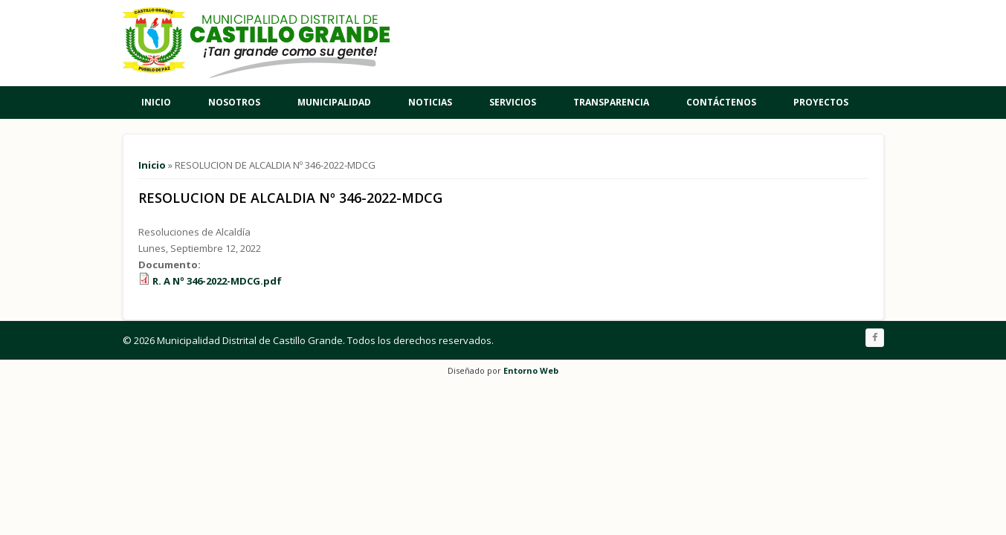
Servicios (512, 102)
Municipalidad (334, 102)
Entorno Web (530, 370)
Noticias (430, 102)
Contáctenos (721, 102)
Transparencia (611, 102)
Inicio (156, 102)
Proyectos (820, 102)
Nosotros (234, 102)
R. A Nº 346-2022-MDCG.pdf (217, 281)
